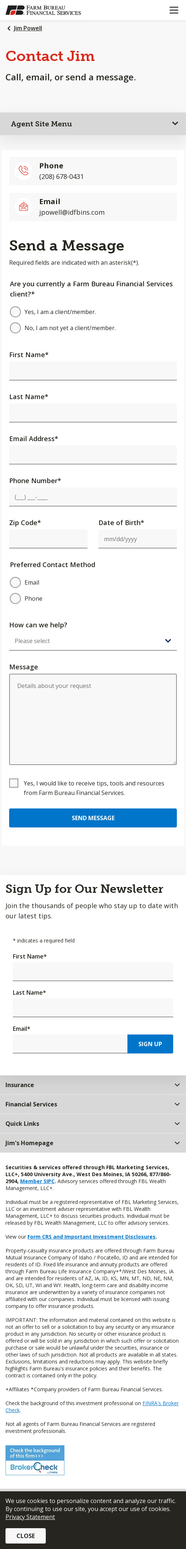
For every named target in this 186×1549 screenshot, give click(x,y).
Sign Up (150, 1044)
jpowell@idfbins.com (72, 212)
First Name (29, 354)
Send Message (93, 818)
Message (23, 666)
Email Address (33, 438)
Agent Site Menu (41, 123)
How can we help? (38, 624)
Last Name (28, 396)
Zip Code (25, 522)
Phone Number (35, 480)
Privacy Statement (30, 1517)
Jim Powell (28, 28)
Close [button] (25, 1536)
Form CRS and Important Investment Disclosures (91, 1236)
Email (21, 1029)
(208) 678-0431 (61, 176)
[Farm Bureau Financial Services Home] (43, 10)
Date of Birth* (121, 522)
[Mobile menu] (174, 10)
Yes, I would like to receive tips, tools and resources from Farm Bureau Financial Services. (94, 788)
